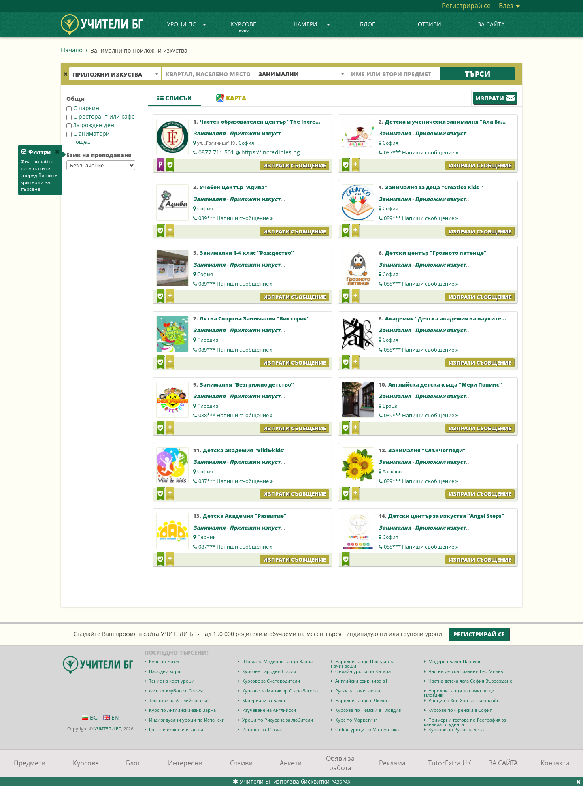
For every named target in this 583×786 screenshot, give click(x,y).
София (246, 142)
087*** (421, 152)
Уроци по (186, 24)
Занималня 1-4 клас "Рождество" (247, 252)
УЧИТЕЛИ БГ (107, 729)
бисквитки (315, 781)
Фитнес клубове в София (176, 691)
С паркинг (84, 108)
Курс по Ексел (164, 661)
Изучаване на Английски (269, 710)
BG (90, 717)
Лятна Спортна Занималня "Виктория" (255, 318)
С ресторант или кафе (100, 116)
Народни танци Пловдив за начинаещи (362, 663)
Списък (174, 98)
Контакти (554, 762)
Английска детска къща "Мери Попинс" (445, 384)
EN (111, 717)
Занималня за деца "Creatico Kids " (434, 187)
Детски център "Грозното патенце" (436, 252)
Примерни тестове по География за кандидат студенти (465, 722)
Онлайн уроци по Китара (363, 671)
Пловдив (207, 339)
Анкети (291, 762)
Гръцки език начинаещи (176, 729)
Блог (367, 24)
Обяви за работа (340, 763)
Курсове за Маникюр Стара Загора (280, 691)
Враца (390, 405)
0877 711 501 (216, 152)
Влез (509, 5)
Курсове (243, 27)
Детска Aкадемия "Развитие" (245, 515)
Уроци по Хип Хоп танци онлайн (464, 700)
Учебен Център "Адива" (233, 187)
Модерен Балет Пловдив (454, 661)
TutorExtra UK (449, 762)
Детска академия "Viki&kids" (244, 450)
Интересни (185, 762)
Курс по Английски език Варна (182, 710)
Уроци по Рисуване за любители (277, 720)
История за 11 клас (262, 729)
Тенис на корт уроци (171, 681)
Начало (72, 50)
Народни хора (164, 671)
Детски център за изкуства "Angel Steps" (446, 515)
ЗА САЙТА (491, 24)
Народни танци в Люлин (362, 700)
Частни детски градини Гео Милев (465, 671)
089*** (235, 218)
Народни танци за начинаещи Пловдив (459, 693)
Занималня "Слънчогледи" (427, 450)
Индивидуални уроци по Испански (187, 720)
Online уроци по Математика (367, 729)
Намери (312, 24)
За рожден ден (90, 125)
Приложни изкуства (258, 133)
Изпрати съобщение (294, 165)
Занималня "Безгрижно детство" (247, 384)
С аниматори (88, 133)
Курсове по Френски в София (460, 710)
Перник (206, 537)
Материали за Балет (263, 700)
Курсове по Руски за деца (456, 729)
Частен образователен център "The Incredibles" (267, 121)
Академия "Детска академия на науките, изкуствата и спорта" (475, 318)
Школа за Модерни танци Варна (277, 661)
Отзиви (429, 24)
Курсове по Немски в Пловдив (368, 710)
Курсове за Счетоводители (271, 681)
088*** (421, 283)
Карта (231, 98)
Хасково (392, 471)
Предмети (29, 762)
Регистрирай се (466, 5)
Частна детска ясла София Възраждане (470, 681)
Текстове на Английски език (179, 700)
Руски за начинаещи (357, 691)
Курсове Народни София (269, 671)
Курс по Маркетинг (356, 720)
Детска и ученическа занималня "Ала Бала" (448, 121)
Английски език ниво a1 (361, 681)
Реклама (392, 762)
